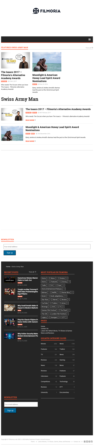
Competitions (45, 381)
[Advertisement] (47, 24)
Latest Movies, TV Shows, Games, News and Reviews (54, 441)
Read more (30, 120)
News (32, 133)
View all (88, 48)
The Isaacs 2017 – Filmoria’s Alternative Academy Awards (13, 75)
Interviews (44, 376)
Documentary (64, 392)
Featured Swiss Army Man (14, 48)
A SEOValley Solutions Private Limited (33, 439)
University (44, 392)
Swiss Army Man (19, 99)
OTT (61, 387)
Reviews (44, 360)
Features (4, 81)
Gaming (20, 282)
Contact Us (44, 328)
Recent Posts (11, 272)
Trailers (62, 349)
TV (42, 354)
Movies (35, 84)
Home (8, 267)
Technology (64, 381)
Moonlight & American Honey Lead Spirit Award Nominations (46, 78)
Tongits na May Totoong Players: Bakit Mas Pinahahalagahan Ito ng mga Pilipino (30, 291)
